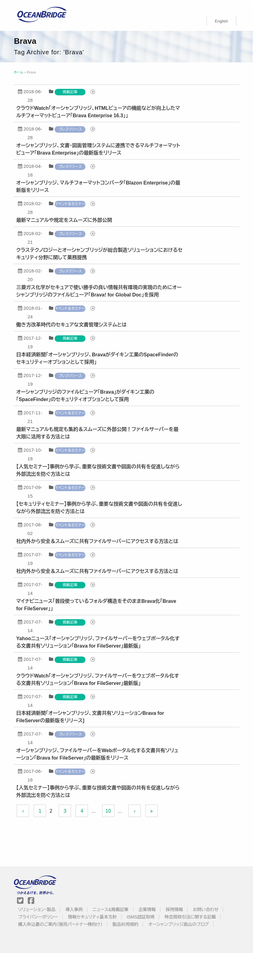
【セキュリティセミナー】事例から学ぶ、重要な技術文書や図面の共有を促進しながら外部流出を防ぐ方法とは (99, 507)
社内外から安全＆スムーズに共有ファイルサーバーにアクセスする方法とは (98, 540)
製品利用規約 (126, 923)
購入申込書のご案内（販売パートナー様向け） (60, 923)
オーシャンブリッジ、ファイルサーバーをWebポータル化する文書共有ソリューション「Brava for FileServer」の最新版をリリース (98, 753)
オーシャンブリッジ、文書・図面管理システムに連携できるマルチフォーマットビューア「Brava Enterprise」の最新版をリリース (99, 148)
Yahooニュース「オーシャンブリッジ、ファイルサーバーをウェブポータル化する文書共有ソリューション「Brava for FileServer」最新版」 (98, 641)
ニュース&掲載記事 (111, 908)
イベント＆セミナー (71, 203)
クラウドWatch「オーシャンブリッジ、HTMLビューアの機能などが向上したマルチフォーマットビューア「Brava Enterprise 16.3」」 (98, 111)
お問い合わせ (206, 908)
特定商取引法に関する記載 (190, 916)
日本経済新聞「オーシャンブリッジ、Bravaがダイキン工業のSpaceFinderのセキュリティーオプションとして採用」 (98, 357)
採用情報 (174, 908)
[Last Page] (152, 810)
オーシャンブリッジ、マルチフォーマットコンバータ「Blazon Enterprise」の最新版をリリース (99, 186)
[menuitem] (221, 20)
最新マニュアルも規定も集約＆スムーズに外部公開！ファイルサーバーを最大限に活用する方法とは (98, 432)
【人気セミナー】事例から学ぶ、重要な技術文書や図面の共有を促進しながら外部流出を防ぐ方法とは (98, 469)
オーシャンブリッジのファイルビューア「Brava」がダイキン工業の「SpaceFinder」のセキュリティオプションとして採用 (86, 395)
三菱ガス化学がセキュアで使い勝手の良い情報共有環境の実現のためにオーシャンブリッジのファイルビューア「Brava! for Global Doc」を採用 (99, 290)
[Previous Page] (23, 810)
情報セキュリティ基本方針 (92, 916)
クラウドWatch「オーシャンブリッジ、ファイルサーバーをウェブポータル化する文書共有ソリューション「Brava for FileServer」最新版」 (98, 679)
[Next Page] (135, 810)
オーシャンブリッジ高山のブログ (178, 923)
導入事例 (74, 908)
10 (108, 810)
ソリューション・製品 (37, 908)
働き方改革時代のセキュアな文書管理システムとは (72, 324)
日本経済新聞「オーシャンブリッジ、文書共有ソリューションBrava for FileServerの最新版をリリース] (90, 716)
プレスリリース (70, 128)
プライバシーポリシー (38, 916)
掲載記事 (70, 91)
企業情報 (147, 908)
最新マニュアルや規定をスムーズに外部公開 (65, 219)
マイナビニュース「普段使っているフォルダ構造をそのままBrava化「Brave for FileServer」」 (97, 604)
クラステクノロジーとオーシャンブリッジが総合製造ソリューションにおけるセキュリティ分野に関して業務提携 (100, 253)
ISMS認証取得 (141, 916)
